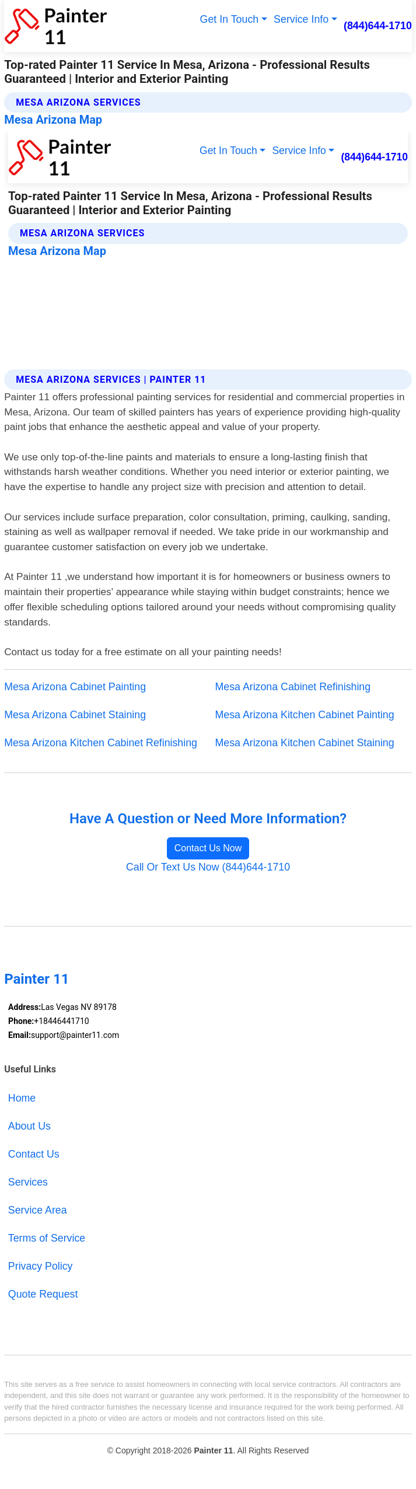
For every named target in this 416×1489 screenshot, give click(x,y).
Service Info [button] (301, 19)
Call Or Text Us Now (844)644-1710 (208, 867)
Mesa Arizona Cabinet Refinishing (293, 687)
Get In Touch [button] (229, 19)
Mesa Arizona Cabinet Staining (75, 715)
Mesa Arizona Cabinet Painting (75, 687)
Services (28, 1182)
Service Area (37, 1210)
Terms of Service (46, 1238)
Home (22, 1098)
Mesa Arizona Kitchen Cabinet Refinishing (100, 743)
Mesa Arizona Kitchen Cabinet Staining (304, 743)
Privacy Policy (40, 1266)
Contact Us (34, 1154)
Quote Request (43, 1294)
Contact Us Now (208, 848)
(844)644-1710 (378, 26)
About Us (29, 1126)
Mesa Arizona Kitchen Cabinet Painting (304, 715)
